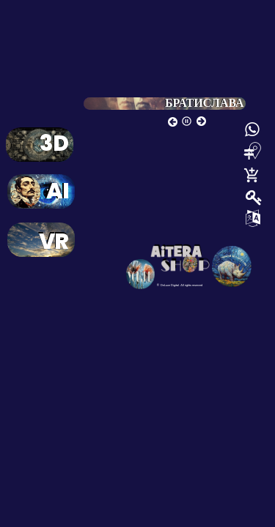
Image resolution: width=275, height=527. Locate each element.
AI (57, 194)
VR (53, 244)
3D (54, 146)
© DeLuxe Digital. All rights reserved (179, 285)
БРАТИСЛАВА (204, 103)
